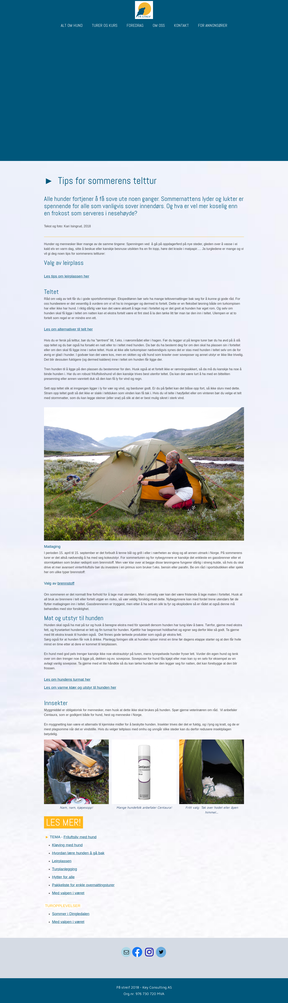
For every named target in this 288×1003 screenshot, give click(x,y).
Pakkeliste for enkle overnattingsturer (83, 885)
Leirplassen (61, 861)
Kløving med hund (67, 845)
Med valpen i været (68, 893)
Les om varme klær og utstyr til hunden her (80, 687)
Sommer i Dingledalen (70, 914)
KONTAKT (181, 25)
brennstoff (65, 583)
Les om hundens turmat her (67, 679)
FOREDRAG (135, 25)
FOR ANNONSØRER (212, 25)
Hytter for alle (63, 877)
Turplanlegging (64, 869)
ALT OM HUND (72, 25)
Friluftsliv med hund (80, 837)
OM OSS (159, 25)
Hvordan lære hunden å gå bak (78, 853)
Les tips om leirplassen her (66, 276)
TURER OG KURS (104, 25)
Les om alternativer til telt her (68, 329)
